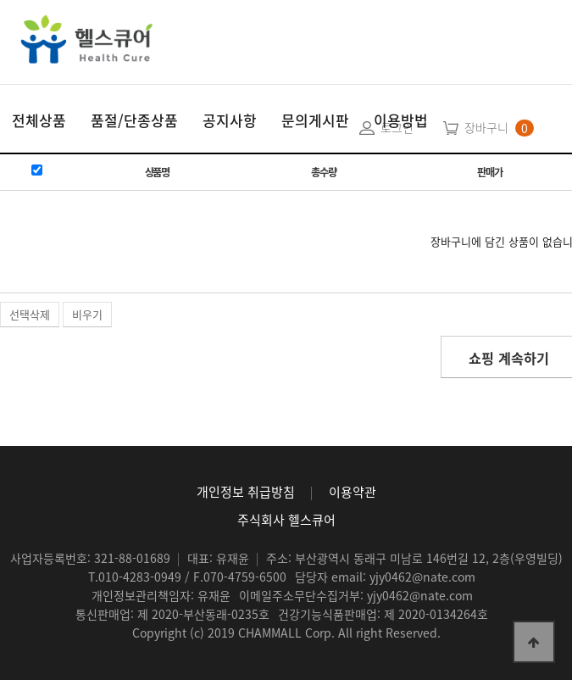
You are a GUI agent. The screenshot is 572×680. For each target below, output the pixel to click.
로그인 (397, 127)
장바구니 (486, 127)
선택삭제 (29, 314)
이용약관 (352, 491)
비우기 (87, 314)
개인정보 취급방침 (246, 491)
